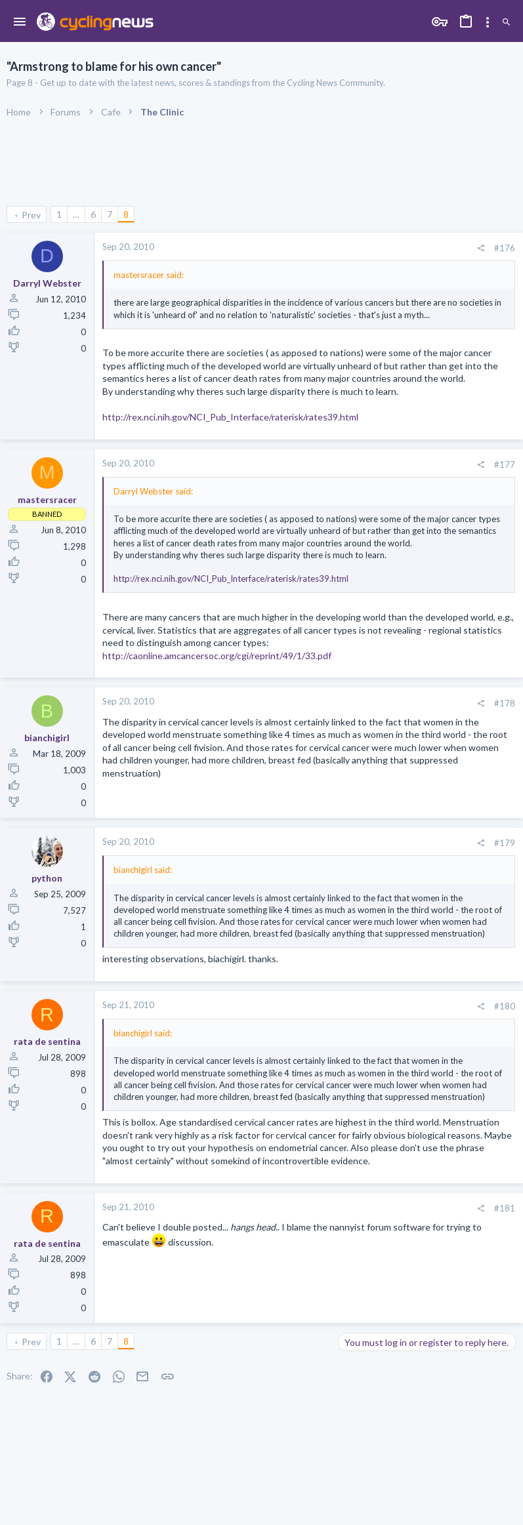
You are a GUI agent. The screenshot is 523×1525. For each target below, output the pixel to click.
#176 (504, 248)
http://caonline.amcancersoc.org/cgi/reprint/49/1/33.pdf (216, 655)
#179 (504, 843)
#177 (504, 464)
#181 (504, 1208)
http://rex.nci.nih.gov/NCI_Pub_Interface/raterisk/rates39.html (230, 416)
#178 (504, 703)
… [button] (76, 214)
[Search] (506, 22)
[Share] (481, 248)
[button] (20, 22)
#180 (504, 1006)
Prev (31, 214)
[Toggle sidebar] (487, 22)
